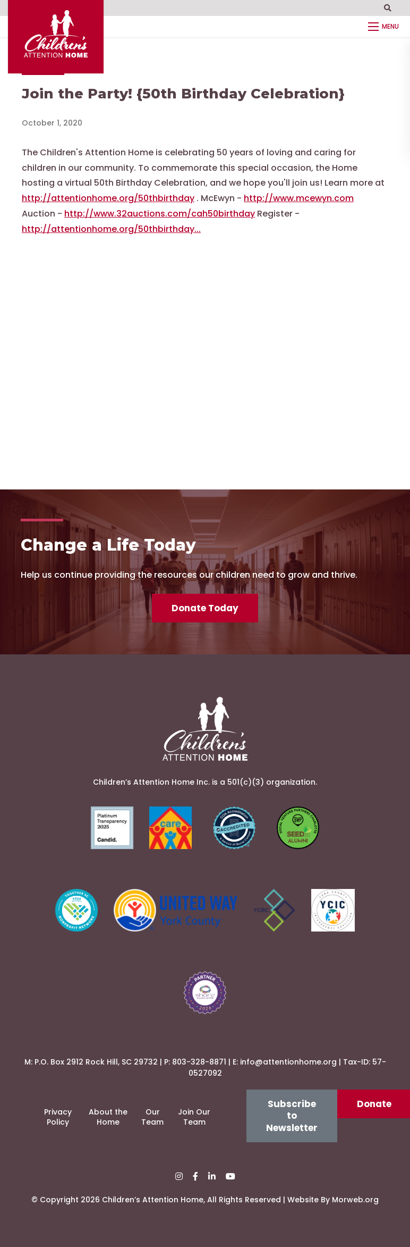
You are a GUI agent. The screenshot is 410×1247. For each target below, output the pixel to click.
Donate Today (205, 608)
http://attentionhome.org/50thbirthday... (111, 229)
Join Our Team (194, 1117)
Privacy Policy (58, 1117)
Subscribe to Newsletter (292, 1116)
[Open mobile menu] (385, 26)
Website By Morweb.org (333, 1199)
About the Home (108, 1117)
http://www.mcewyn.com (299, 198)
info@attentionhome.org (288, 1062)
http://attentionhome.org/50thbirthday (108, 198)
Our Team (152, 1117)
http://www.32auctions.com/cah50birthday (159, 213)
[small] (179, 1176)
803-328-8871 (199, 1062)
